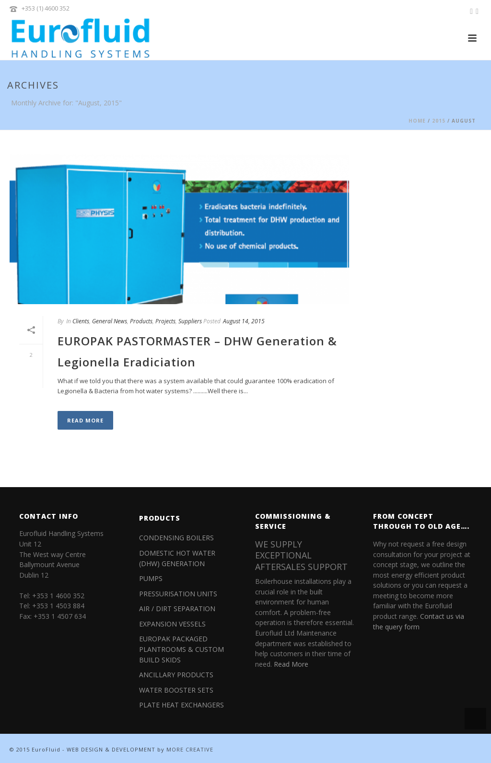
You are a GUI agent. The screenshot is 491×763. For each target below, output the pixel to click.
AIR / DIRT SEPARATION (177, 608)
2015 (438, 120)
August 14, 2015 (244, 321)
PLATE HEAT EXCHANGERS (181, 704)
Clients (80, 321)
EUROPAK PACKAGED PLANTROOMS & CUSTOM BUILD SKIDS (181, 649)
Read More (85, 420)
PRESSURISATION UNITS (178, 593)
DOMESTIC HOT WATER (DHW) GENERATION (177, 558)
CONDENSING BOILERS (176, 537)
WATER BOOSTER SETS (176, 690)
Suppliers (190, 321)
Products (141, 321)
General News (109, 321)
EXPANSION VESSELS (172, 623)
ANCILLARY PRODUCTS (176, 674)
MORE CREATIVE (189, 749)
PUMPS (151, 578)
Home (417, 120)
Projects (165, 321)
